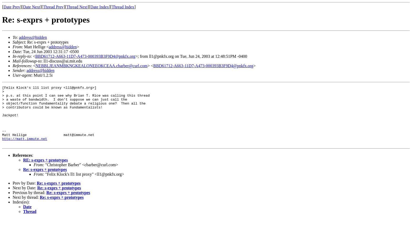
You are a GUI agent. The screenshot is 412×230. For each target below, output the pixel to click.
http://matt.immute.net (24, 149)
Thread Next (76, 7)
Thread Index (123, 7)
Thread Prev (53, 7)
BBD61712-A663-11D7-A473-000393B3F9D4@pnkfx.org (85, 56)
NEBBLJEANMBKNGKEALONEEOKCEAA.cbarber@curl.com (91, 66)
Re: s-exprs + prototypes (45, 181)
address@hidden (33, 37)
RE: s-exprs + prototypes (45, 172)
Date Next (31, 7)
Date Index (99, 7)
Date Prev (11, 7)
